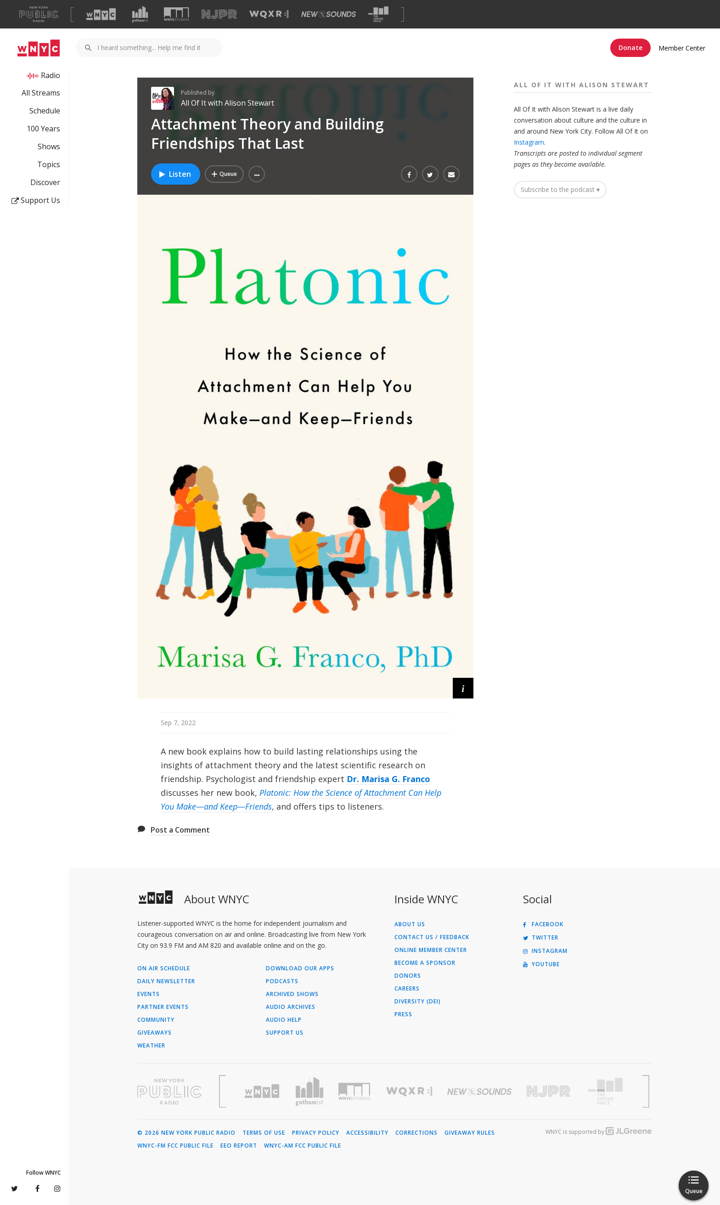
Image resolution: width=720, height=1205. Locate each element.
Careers (407, 988)
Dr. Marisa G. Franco (388, 778)
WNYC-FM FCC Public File (175, 1146)
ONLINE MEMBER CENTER (430, 950)
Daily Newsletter (166, 981)
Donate (630, 47)
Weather (151, 1045)
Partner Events (163, 1007)
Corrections (416, 1133)
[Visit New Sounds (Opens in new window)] (328, 14)
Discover (45, 182)
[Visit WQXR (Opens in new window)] (268, 14)
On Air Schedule (163, 968)
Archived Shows (292, 994)
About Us (409, 924)
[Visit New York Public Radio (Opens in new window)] (169, 1091)
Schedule (44, 111)
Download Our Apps (300, 968)
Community (155, 1020)
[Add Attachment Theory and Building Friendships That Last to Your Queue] (224, 174)
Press (403, 1014)
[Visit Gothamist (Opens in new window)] (140, 14)
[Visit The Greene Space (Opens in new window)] (378, 14)
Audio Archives (290, 1007)
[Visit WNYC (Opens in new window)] (101, 14)
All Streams (41, 93)
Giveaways (154, 1033)
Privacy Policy (315, 1133)
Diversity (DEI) (417, 1001)
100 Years (43, 129)
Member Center (681, 48)
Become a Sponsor (425, 963)
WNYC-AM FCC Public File (302, 1146)
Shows (49, 146)
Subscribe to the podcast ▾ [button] (560, 189)
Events (148, 994)
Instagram (529, 142)
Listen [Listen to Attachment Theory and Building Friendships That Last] (174, 174)
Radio (50, 75)
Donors (407, 976)
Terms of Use (263, 1133)
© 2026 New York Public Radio (186, 1133)
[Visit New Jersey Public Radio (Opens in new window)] (550, 1091)
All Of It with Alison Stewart (227, 103)
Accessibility (367, 1133)
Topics (48, 164)
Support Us (35, 200)
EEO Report (238, 1146)
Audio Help (284, 1020)
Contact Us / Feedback (431, 937)
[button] (256, 174)
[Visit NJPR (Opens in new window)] (219, 14)
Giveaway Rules (469, 1133)
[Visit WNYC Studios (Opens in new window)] (176, 14)
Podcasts (282, 981)
